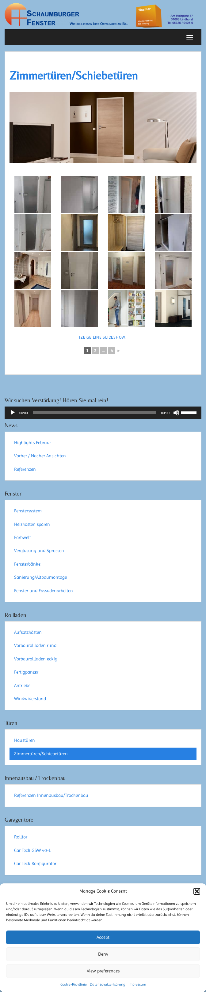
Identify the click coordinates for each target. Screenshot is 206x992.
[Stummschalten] (176, 413)
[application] (103, 413)
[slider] (94, 412)
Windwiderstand (30, 698)
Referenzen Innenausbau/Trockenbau (51, 795)
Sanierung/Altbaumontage (40, 577)
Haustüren (24, 740)
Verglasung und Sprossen (39, 550)
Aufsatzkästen (28, 632)
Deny (103, 954)
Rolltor (20, 837)
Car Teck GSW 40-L (32, 850)
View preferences (103, 971)
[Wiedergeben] (13, 413)
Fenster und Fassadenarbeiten (43, 590)
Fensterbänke (27, 564)
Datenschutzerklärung (107, 984)
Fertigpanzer (26, 672)
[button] (197, 891)
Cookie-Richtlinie (73, 984)
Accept (103, 937)
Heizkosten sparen (32, 524)
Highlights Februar (32, 442)
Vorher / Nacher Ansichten (40, 456)
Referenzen (25, 469)
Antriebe (22, 685)
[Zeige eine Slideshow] (103, 337)
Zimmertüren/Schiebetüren (74, 75)
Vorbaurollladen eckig (35, 659)
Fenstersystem (28, 511)
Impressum (137, 984)
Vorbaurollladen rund (35, 645)
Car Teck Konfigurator (35, 863)
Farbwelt (22, 537)
